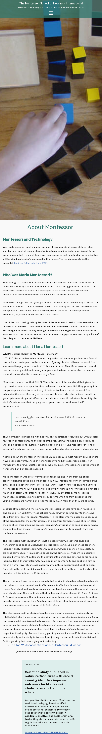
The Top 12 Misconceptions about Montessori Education (46, 645)
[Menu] (51, 13)
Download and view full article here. (46, 732)
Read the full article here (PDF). (30, 262)
